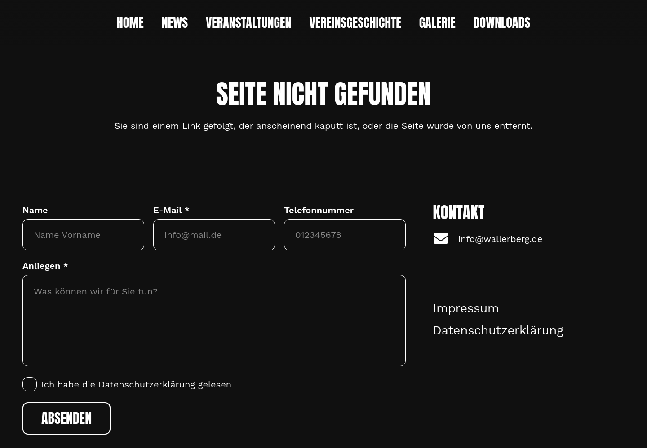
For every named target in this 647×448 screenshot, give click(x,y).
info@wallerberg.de (500, 238)
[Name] (83, 234)
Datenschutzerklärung (146, 384)
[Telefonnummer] (345, 234)
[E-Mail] (214, 234)
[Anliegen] (214, 320)
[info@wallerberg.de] (445, 239)
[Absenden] (66, 418)
